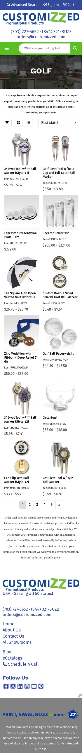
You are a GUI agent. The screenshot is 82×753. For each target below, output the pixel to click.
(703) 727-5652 (25, 31)
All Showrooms (17, 642)
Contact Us (13, 636)
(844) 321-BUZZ (57, 31)
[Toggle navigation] (6, 48)
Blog (7, 652)
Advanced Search (23, 5)
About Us (12, 630)
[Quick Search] (45, 48)
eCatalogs (12, 658)
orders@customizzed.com (41, 36)
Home (8, 623)
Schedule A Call (20, 664)
